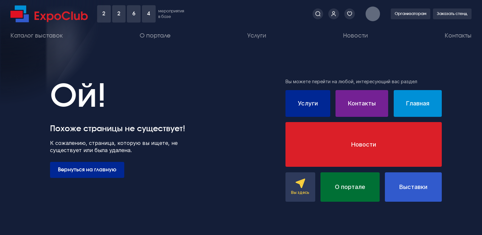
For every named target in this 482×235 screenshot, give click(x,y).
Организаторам (410, 14)
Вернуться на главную (87, 169)
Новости (355, 36)
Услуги (256, 36)
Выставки (413, 186)
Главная (417, 103)
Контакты (458, 36)
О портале (155, 36)
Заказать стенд (452, 14)
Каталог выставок (36, 36)
